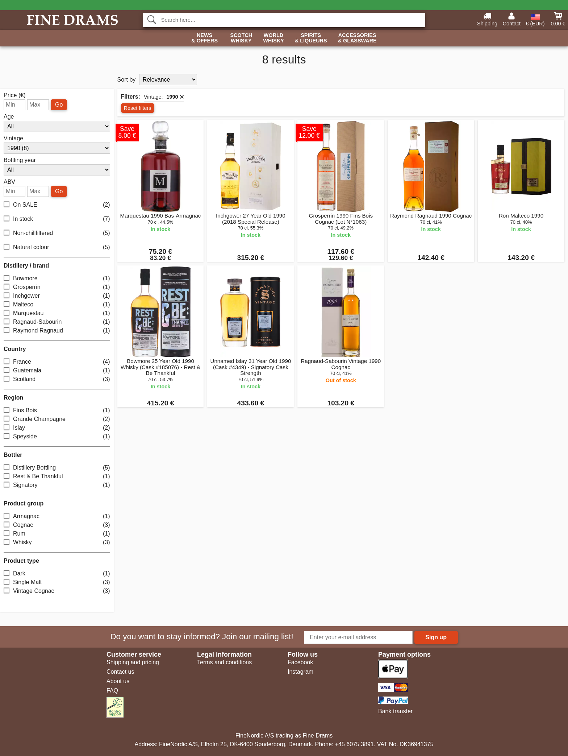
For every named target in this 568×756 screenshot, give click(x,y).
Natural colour (57, 247)
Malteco (57, 304)
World (273, 38)
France (57, 361)
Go (59, 105)
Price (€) (14, 95)
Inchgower (57, 295)
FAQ (112, 690)
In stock (57, 218)
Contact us (120, 672)
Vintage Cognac (57, 590)
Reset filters (137, 108)
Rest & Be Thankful (57, 476)
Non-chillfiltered (57, 233)
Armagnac (57, 516)
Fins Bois (57, 410)
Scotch (241, 38)
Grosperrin (57, 287)
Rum (57, 533)
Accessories (357, 38)
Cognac (57, 524)
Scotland (57, 379)
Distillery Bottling (57, 467)
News (204, 38)
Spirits (311, 38)
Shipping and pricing (132, 662)
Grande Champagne (57, 419)
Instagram (300, 672)
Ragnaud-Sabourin (57, 321)
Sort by (126, 80)
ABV (9, 182)
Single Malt (57, 582)
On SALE (57, 204)
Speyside (57, 436)
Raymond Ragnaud (57, 330)
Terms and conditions (224, 662)
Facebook (300, 662)
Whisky (57, 542)
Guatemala (57, 370)
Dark (57, 573)
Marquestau (57, 313)
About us (117, 681)
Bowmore (57, 278)
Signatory (57, 485)
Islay (57, 427)
